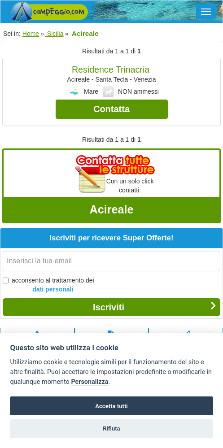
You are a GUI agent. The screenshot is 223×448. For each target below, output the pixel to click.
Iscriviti (154, 306)
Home (30, 33)
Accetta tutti (111, 406)
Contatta (111, 109)
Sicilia (54, 33)
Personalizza (89, 382)
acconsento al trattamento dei (48, 285)
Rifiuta (111, 428)
